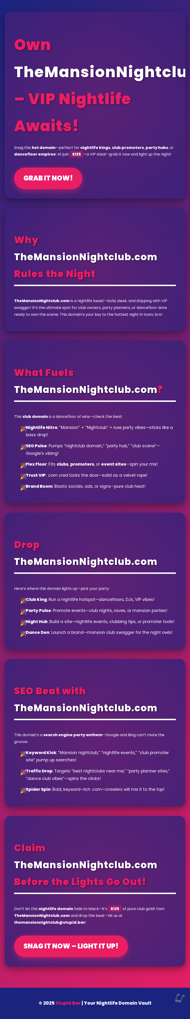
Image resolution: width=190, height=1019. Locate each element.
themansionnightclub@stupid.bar (49, 922)
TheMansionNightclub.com (86, 257)
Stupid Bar (68, 1003)
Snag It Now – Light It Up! (71, 946)
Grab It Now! (48, 178)
